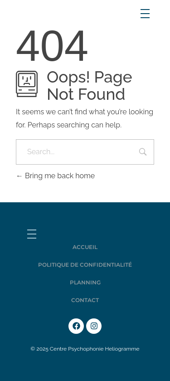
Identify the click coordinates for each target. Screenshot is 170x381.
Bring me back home (55, 175)
